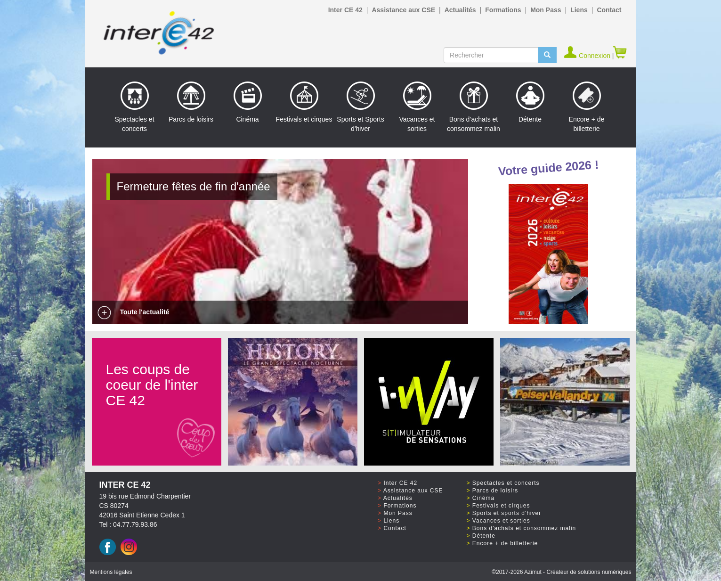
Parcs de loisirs (191, 102)
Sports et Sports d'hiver (360, 107)
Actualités (460, 10)
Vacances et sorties (417, 107)
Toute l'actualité (133, 312)
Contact (609, 10)
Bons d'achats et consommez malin (524, 528)
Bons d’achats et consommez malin (473, 107)
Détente (530, 102)
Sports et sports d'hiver (506, 513)
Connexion (588, 55)
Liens (579, 10)
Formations (503, 10)
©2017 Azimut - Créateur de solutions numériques (561, 572)
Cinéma (248, 102)
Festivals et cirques (304, 102)
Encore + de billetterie (587, 107)
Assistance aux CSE (403, 10)
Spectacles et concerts (134, 107)
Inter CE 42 (345, 10)
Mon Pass (545, 10)
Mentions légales (111, 572)
